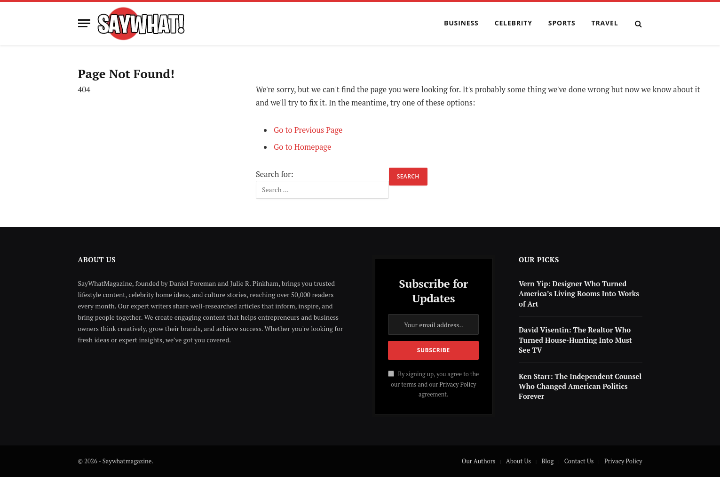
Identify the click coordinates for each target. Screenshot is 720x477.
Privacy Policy (457, 384)
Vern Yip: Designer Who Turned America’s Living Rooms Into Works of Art (579, 293)
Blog (547, 461)
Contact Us (579, 461)
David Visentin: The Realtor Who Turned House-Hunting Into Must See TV (575, 340)
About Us (518, 461)
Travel (605, 22)
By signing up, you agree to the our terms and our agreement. (433, 384)
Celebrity (513, 22)
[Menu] (84, 23)
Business (461, 22)
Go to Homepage (303, 147)
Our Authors (479, 461)
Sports (562, 22)
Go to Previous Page (308, 130)
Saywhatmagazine (127, 461)
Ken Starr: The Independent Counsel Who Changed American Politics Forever (580, 386)
